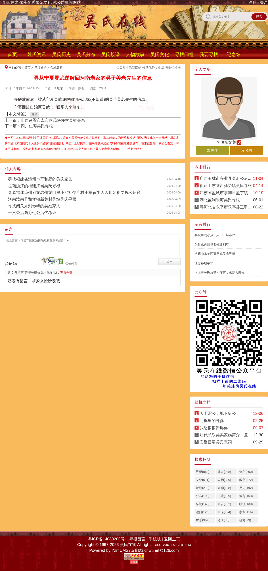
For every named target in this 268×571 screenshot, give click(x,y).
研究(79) (245, 520)
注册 (253, 2)
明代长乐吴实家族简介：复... (225, 435)
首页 (12, 54)
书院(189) (224, 496)
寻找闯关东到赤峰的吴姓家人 (34, 206)
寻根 (34, 114)
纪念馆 (233, 54)
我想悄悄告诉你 (214, 428)
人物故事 (135, 54)
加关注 (212, 150)
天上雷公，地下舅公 (218, 413)
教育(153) (246, 496)
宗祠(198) (224, 488)
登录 (264, 2)
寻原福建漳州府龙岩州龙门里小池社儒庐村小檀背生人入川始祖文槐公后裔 (74, 192)
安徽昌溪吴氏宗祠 (216, 442)
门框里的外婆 (212, 420)
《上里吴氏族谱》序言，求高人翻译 (220, 272)
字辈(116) (246, 512)
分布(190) (202, 496)
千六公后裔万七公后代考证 (32, 212)
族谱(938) (224, 472)
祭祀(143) (202, 504)
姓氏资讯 (36, 54)
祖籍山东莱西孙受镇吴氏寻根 (226, 185)
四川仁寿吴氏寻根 (37, 126)
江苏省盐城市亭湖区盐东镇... (225, 193)
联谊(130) (246, 504)
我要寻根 (208, 54)
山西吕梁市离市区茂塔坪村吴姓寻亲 (53, 120)
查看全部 (66, 272)
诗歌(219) (202, 488)
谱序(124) (224, 512)
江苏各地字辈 (204, 263)
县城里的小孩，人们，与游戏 (215, 235)
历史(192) (246, 488)
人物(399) (224, 480)
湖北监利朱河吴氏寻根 (220, 200)
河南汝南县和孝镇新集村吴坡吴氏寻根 (42, 199)
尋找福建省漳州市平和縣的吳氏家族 (40, 179)
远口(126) (202, 512)
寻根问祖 (184, 54)
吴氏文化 (159, 54)
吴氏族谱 (110, 54)
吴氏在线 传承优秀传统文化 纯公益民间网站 (41, 2)
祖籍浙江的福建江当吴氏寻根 (34, 186)
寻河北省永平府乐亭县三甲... (225, 207)
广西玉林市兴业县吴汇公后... (225, 178)
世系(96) (202, 520)
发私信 (246, 150)
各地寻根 (56, 67)
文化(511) (202, 480)
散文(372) (246, 480)
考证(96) (223, 520)
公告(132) (224, 504)
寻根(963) (202, 472)
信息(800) (246, 472)
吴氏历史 (61, 54)
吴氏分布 (86, 54)
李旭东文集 (229, 140)
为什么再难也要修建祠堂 (212, 244)
